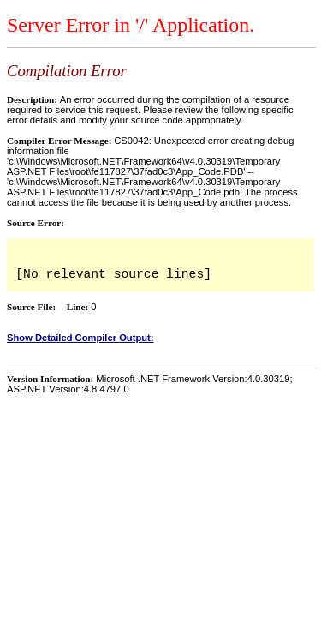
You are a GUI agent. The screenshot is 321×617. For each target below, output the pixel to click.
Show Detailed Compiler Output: (80, 337)
